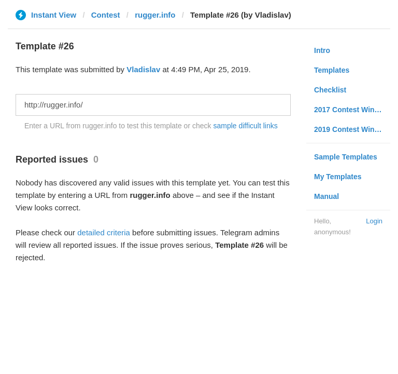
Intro (322, 50)
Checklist (330, 90)
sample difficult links (245, 126)
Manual (326, 196)
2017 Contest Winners (352, 109)
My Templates (338, 176)
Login (374, 221)
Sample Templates (345, 157)
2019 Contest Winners (352, 129)
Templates (331, 70)
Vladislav (143, 69)
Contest (105, 14)
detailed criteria (103, 232)
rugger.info (155, 14)
